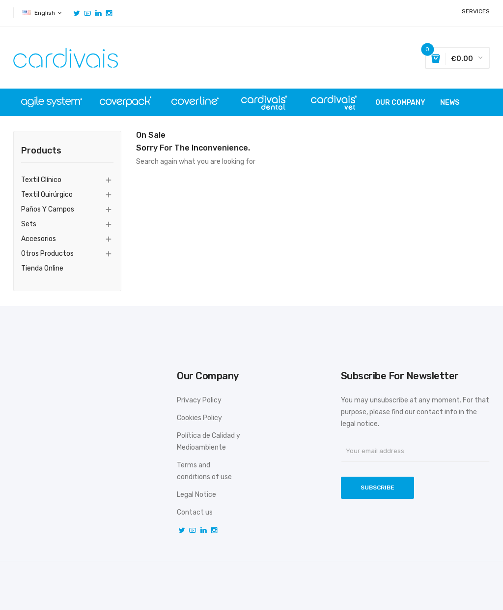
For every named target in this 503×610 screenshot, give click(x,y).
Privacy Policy (199, 400)
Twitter (77, 13)
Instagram (109, 13)
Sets (28, 224)
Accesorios (38, 239)
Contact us (195, 512)
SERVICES (476, 11)
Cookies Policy (199, 418)
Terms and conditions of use (204, 471)
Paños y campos (47, 209)
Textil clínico (41, 180)
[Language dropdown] (43, 13)
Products (41, 151)
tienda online (42, 268)
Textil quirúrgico (47, 194)
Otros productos (47, 253)
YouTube (87, 13)
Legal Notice (196, 494)
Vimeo (98, 13)
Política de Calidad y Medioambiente (208, 441)
